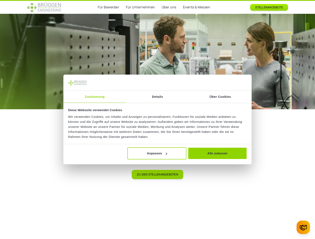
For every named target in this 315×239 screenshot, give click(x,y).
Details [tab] (157, 96)
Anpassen (157, 153)
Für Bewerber (108, 7)
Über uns (169, 7)
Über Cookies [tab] (220, 96)
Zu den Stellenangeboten (157, 174)
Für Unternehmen (140, 7)
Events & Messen (196, 7)
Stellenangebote (269, 7)
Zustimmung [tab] (95, 96)
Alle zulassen (217, 153)
